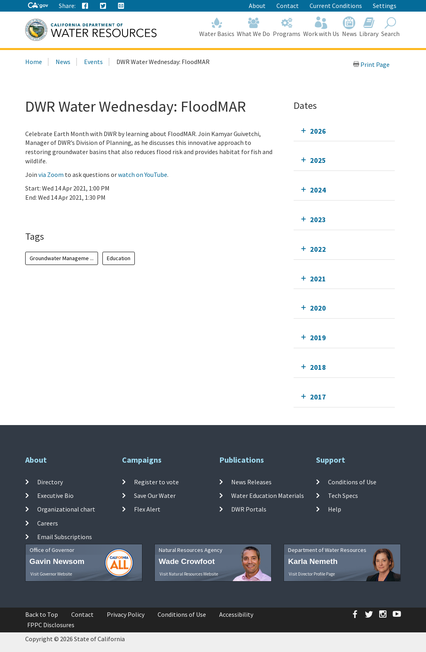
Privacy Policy (125, 614)
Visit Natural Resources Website (189, 574)
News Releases (251, 482)
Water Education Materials (267, 496)
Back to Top (41, 614)
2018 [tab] (318, 367)
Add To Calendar (56, 213)
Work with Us (321, 27)
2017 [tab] (318, 396)
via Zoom (51, 175)
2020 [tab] (318, 308)
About (257, 6)
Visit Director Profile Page (312, 574)
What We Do (254, 27)
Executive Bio (55, 496)
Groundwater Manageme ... (62, 258)
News (349, 27)
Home (33, 62)
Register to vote (156, 482)
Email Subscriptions (64, 537)
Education (118, 258)
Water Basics (217, 27)
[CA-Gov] (38, 6)
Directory (50, 482)
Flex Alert (147, 509)
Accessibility (236, 614)
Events (93, 62)
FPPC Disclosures (50, 625)
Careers (47, 523)
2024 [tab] (318, 190)
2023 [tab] (318, 219)
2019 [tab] (318, 337)
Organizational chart (66, 509)
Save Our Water (155, 496)
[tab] (344, 131)
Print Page (371, 64)
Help (334, 509)
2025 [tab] (318, 160)
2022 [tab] (318, 249)
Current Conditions (336, 6)
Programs (287, 27)
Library (369, 27)
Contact (287, 6)
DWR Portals (248, 509)
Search (390, 27)
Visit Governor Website (51, 574)
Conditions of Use (352, 482)
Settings (384, 6)
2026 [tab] (318, 131)
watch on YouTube (142, 175)
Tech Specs (343, 496)
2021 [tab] (318, 278)
